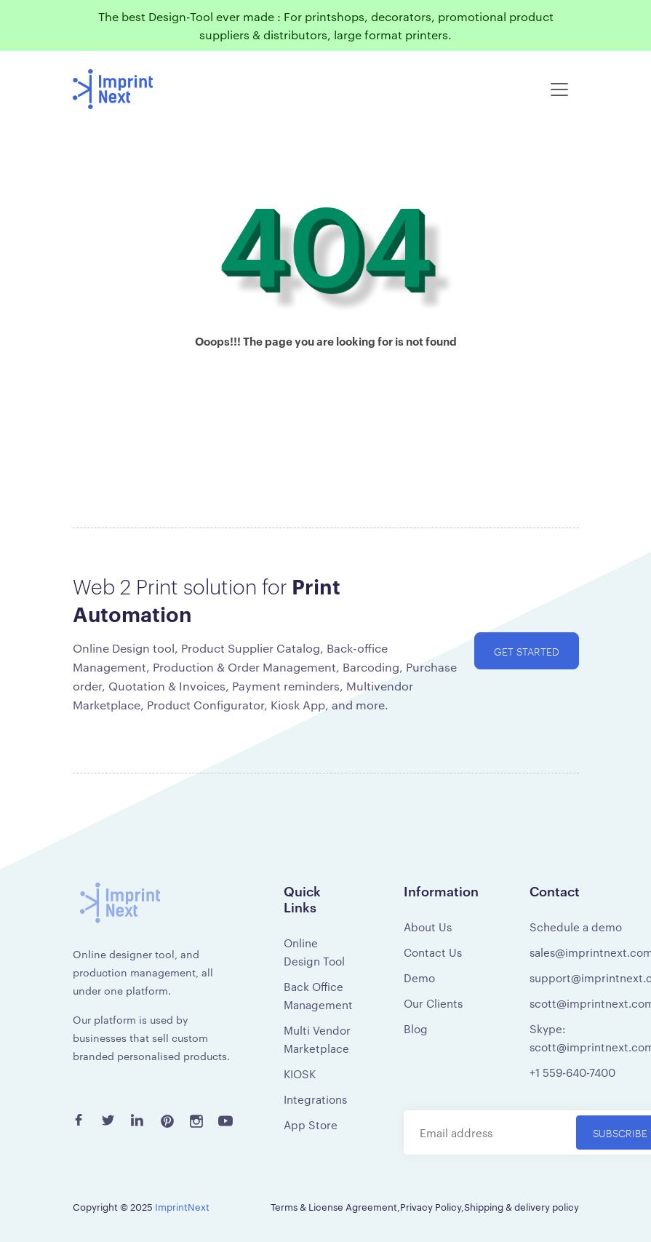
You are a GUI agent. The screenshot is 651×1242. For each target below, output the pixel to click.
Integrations (315, 1099)
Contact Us (433, 952)
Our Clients (433, 1003)
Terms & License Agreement (334, 1206)
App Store (311, 1124)
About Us (428, 926)
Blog (416, 1028)
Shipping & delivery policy (521, 1206)
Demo (419, 977)
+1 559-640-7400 (572, 1072)
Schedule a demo (576, 926)
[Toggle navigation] (559, 89)
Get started (526, 651)
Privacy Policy (430, 1206)
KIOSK (300, 1073)
